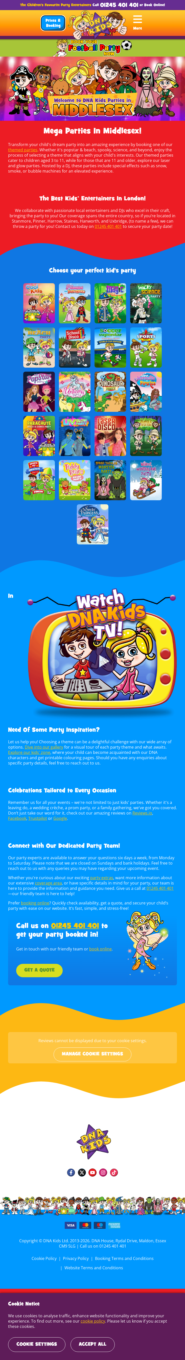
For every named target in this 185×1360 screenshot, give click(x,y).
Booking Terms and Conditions (124, 1258)
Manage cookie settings (92, 1054)
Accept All (92, 1345)
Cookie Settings (36, 1345)
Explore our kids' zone (29, 752)
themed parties (22, 150)
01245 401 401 (119, 5)
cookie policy (92, 1321)
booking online (35, 903)
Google (59, 818)
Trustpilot (37, 818)
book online (99, 949)
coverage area (40, 883)
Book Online (154, 5)
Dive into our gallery (43, 747)
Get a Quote (39, 970)
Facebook (17, 818)
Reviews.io (140, 813)
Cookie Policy (44, 1258)
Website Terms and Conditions (94, 1268)
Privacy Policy (76, 1258)
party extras (99, 877)
